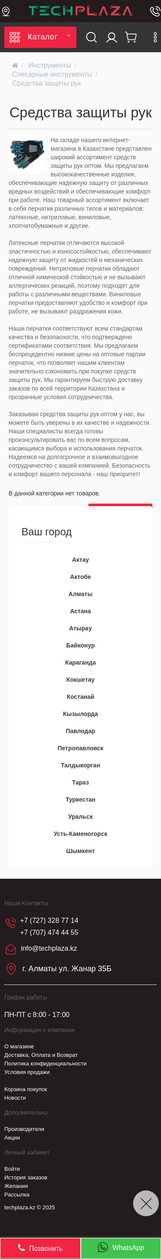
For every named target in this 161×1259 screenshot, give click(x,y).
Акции (12, 1137)
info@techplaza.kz (49, 948)
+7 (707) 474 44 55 (49, 932)
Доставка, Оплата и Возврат (41, 1055)
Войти (12, 1169)
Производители (24, 1129)
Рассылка (17, 1194)
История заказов (25, 1177)
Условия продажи (27, 1072)
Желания (16, 1186)
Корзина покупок (25, 1089)
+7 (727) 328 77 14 (49, 920)
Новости (15, 1098)
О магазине (19, 1046)
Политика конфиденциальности (45, 1063)
